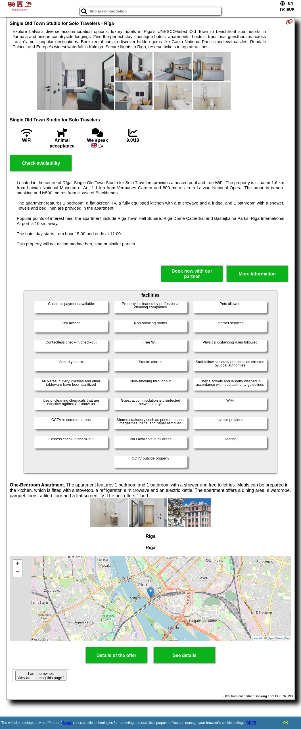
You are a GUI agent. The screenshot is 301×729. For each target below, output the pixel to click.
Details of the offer (116, 655)
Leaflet (257, 638)
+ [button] (18, 564)
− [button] (18, 572)
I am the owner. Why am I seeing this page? (41, 675)
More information (257, 273)
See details (185, 655)
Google (67, 723)
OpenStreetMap (278, 638)
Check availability (41, 163)
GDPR (251, 723)
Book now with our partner (192, 274)
